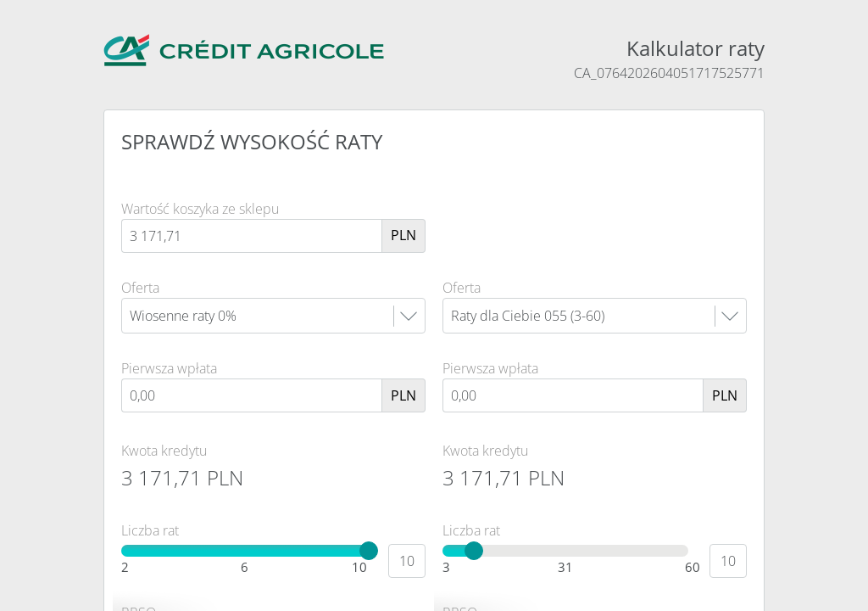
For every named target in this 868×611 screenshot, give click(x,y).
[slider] (368, 550)
